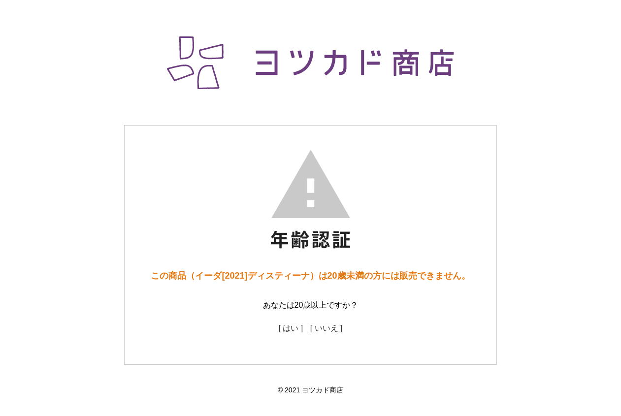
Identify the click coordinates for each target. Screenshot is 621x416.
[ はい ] (290, 328)
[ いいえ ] (326, 328)
